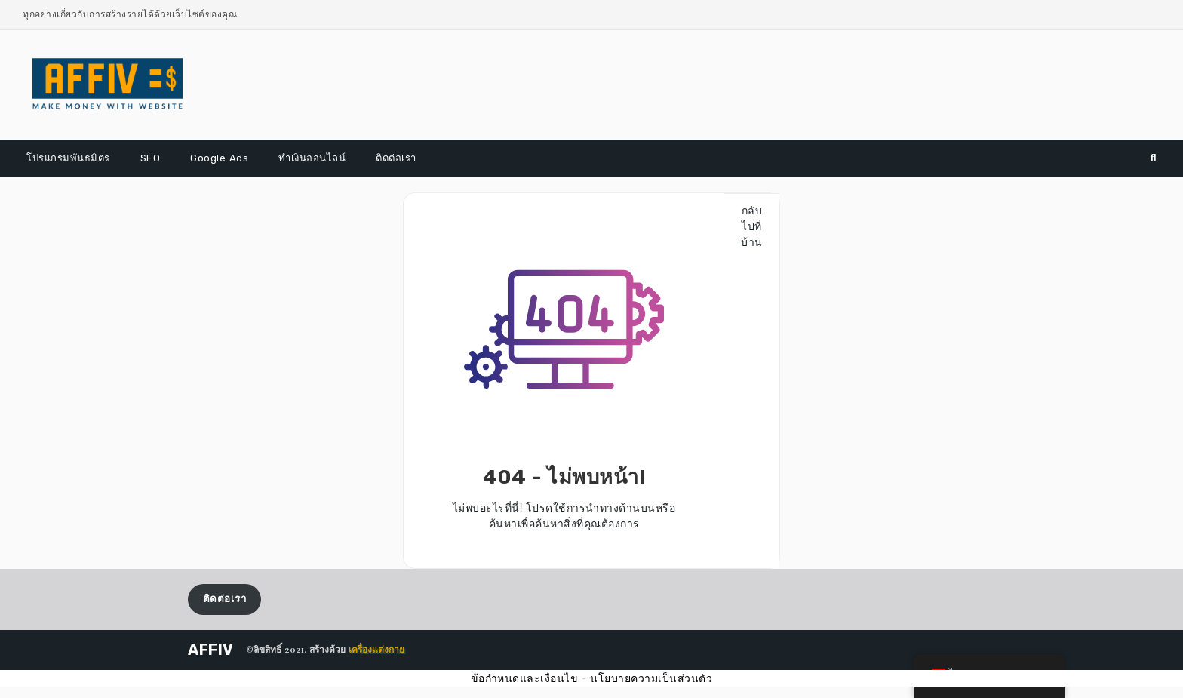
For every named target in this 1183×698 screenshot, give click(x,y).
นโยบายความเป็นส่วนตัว (651, 678)
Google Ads (219, 158)
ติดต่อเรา (396, 158)
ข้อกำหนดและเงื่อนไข (525, 678)
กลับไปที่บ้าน (752, 226)
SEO (150, 158)
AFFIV (211, 650)
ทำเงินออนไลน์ (312, 158)
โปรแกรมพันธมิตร (68, 158)
